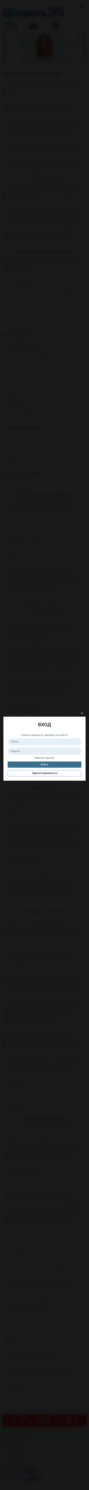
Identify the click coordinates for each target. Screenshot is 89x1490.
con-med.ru (61, 735)
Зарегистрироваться (44, 773)
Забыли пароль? (44, 757)
